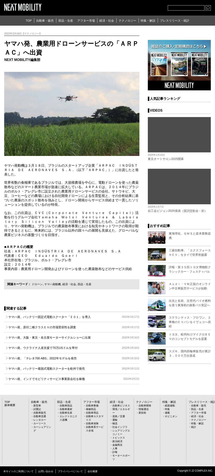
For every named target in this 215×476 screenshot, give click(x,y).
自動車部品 (66, 405)
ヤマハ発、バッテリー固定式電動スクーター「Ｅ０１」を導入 (73, 317)
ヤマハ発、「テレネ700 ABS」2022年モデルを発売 (73, 358)
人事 (114, 448)
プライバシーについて (70, 471)
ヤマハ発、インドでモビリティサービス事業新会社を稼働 (73, 379)
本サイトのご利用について (18, 471)
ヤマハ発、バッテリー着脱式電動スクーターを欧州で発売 (73, 368)
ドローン (37, 284)
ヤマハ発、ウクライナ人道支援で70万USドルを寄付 (73, 347)
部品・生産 (65, 20)
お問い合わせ (45, 471)
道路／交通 (118, 416)
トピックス (118, 437)
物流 (114, 423)
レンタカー (39, 419)
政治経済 (117, 441)
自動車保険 (92, 423)
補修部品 (91, 409)
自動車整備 (92, 405)
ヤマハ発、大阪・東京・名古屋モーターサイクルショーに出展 (73, 337)
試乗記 (37, 409)
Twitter (141, 7)
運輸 (114, 419)
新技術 (142, 412)
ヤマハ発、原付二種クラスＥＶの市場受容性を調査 (73, 327)
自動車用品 (92, 412)
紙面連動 (170, 405)
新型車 (37, 405)
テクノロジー (127, 20)
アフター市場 (86, 20)
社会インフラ (119, 427)
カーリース (39, 423)
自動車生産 (66, 412)
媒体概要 (9, 405)
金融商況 (117, 444)
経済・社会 (106, 20)
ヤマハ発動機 (54, 284)
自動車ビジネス (121, 405)
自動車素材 (66, 409)
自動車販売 (39, 412)
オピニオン (171, 416)
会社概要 (93, 471)
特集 (167, 409)
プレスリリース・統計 (174, 20)
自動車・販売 (45, 20)
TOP (29, 20)
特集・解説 (148, 20)
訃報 (114, 452)
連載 (167, 412)
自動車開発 (145, 405)
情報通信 (144, 409)
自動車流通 (39, 416)
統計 (193, 427)
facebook (150, 7)
